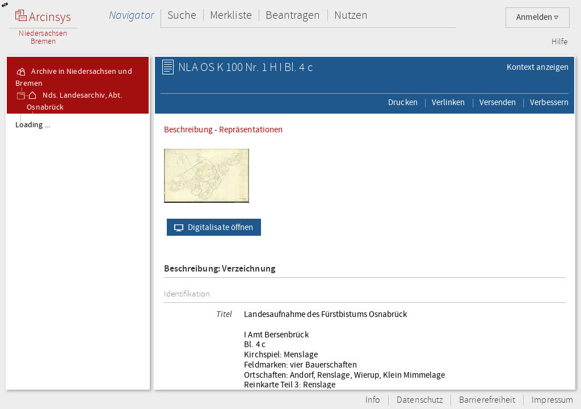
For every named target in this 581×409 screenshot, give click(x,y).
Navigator (131, 15)
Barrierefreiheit (487, 400)
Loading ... (32, 125)
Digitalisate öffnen (211, 227)
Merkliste (231, 15)
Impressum (552, 400)
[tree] (78, 251)
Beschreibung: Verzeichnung (219, 269)
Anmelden (537, 17)
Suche (181, 15)
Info (372, 400)
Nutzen (351, 15)
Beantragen (293, 15)
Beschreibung (188, 129)
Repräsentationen (251, 129)
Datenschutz (420, 400)
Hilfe (559, 42)
